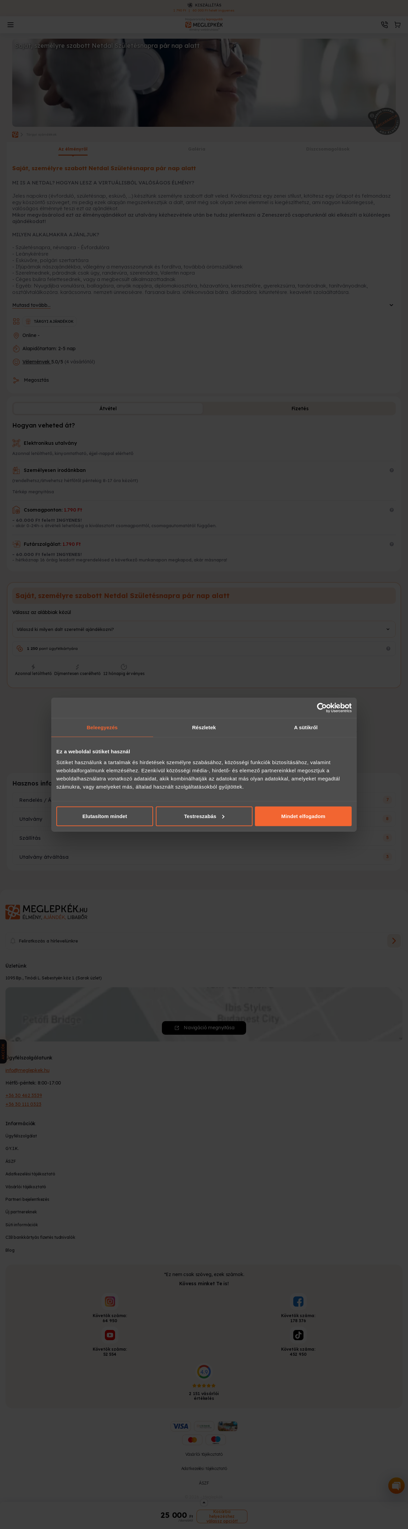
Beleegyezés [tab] (102, 727)
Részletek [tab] (204, 727)
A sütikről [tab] (306, 727)
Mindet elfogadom (303, 816)
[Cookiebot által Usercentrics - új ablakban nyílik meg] (322, 708)
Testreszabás (204, 816)
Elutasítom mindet (104, 816)
